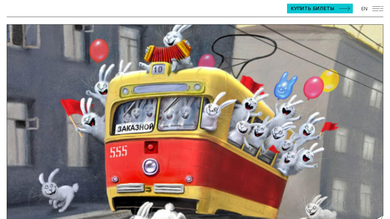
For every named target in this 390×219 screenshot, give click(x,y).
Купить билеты (312, 8)
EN (364, 8)
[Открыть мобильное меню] (377, 8)
